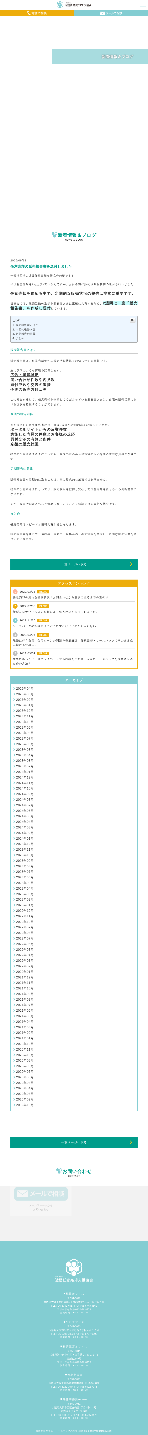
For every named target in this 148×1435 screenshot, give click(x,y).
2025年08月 (25, 733)
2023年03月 (25, 894)
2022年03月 (25, 960)
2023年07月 (25, 871)
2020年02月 (25, 1099)
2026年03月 (25, 694)
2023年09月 (25, 860)
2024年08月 (25, 799)
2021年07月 (25, 1005)
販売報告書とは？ (27, 325)
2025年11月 (25, 716)
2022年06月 (25, 944)
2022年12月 (25, 910)
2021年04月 (25, 1021)
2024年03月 (25, 827)
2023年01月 (25, 905)
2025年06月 (25, 744)
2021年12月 (25, 977)
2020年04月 (25, 1088)
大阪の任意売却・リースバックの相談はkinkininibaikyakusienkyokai (74, 1431)
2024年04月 (25, 821)
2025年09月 (25, 727)
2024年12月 (25, 777)
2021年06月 (25, 1010)
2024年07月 (25, 805)
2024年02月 (25, 833)
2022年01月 (25, 971)
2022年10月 (25, 922)
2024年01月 (25, 838)
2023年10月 (25, 855)
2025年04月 (25, 755)
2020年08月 (25, 1066)
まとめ (20, 338)
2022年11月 (25, 916)
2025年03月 (25, 760)
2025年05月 (25, 749)
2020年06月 (25, 1077)
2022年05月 (25, 949)
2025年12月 (25, 710)
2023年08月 (25, 866)
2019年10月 (25, 1105)
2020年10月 (25, 1055)
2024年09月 (25, 794)
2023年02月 (25, 899)
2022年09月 (25, 927)
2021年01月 (25, 1038)
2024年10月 (25, 788)
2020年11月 (25, 1049)
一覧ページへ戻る (74, 564)
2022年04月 (25, 955)
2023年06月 (25, 877)
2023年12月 (25, 844)
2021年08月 (25, 999)
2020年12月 (25, 1044)
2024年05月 (25, 816)
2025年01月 (25, 772)
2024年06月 (25, 810)
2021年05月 (25, 1016)
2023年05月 (25, 883)
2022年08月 (25, 932)
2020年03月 (25, 1093)
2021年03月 (25, 1027)
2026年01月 (25, 705)
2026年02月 (25, 699)
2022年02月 (25, 966)
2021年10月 (25, 988)
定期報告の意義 (25, 333)
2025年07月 (25, 738)
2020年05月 (25, 1082)
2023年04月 (25, 888)
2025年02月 (25, 766)
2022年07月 (25, 938)
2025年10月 (25, 722)
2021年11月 (25, 982)
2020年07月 (25, 1071)
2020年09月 (25, 1060)
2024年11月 (25, 783)
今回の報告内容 (25, 329)
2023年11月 (25, 849)
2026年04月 (25, 688)
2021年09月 (25, 994)
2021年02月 (25, 1032)
